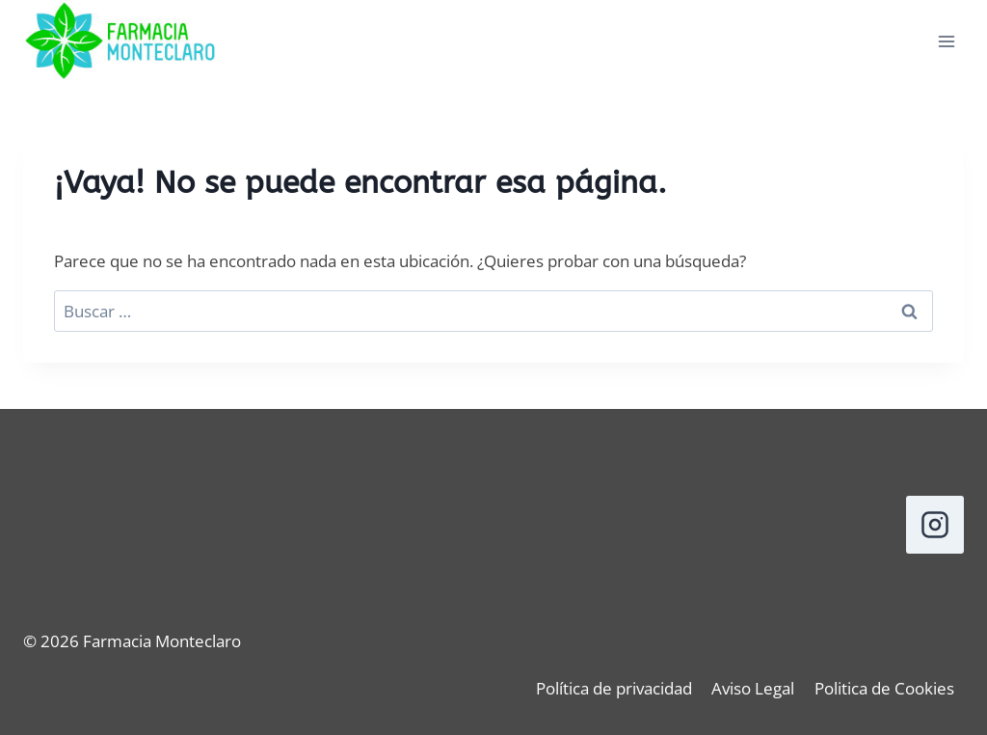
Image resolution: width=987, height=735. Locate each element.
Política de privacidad (614, 688)
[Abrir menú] (946, 42)
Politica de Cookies (884, 688)
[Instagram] (935, 525)
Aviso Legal (752, 688)
